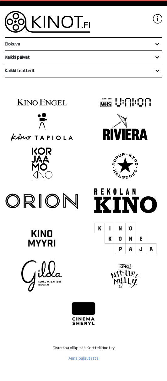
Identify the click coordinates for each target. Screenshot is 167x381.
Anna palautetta (83, 358)
